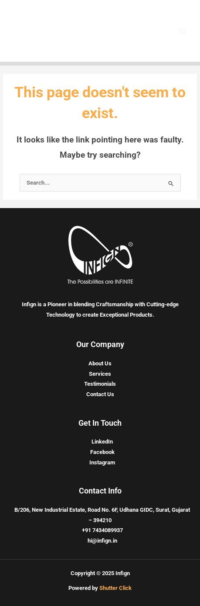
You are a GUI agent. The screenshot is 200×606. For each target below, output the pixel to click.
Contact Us (100, 394)
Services (100, 374)
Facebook (102, 452)
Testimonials (100, 384)
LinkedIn (102, 441)
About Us (100, 363)
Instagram (102, 462)
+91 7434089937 (102, 530)
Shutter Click (115, 588)
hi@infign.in (102, 540)
